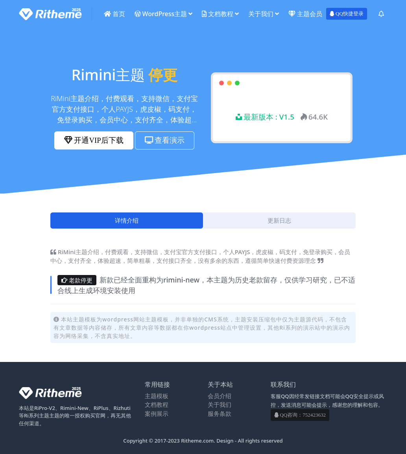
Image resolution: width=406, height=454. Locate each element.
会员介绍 (219, 396)
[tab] (126, 220)
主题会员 (305, 13)
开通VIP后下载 (93, 140)
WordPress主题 (161, 13)
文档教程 (217, 13)
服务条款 (219, 413)
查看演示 (165, 140)
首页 (114, 13)
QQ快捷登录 (347, 14)
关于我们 (260, 13)
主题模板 (156, 396)
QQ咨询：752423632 (300, 415)
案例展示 (156, 413)
